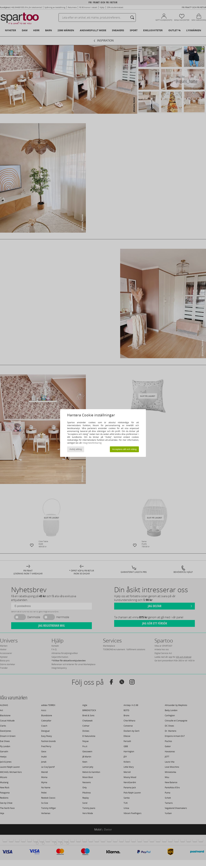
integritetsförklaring (92, 442)
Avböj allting (76, 449)
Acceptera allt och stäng (124, 449)
